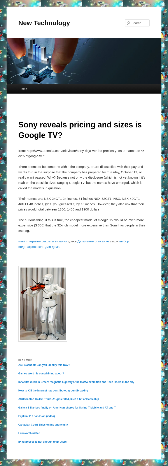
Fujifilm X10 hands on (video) (36, 416)
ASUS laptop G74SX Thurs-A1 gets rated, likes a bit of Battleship (58, 399)
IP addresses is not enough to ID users (42, 441)
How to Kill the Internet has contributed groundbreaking (53, 390)
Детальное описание (93, 241)
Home (23, 88)
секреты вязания (54, 241)
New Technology (44, 22)
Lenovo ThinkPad (29, 433)
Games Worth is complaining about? (41, 373)
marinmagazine (29, 241)
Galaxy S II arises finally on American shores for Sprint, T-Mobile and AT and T (67, 407)
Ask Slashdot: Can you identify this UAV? (44, 365)
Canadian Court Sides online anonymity (43, 424)
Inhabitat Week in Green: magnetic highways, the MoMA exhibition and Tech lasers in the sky (76, 382)
